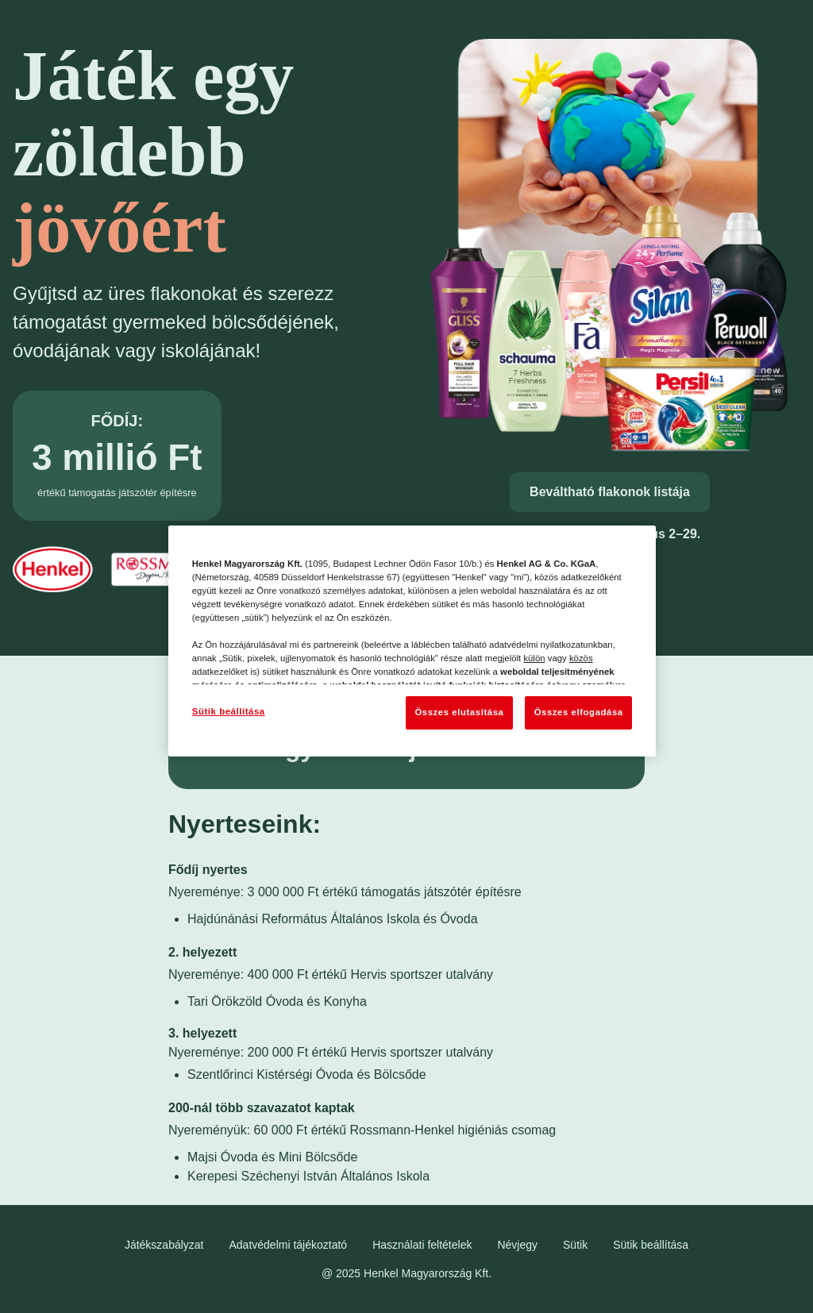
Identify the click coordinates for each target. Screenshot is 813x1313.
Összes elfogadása (578, 712)
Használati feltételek (422, 1244)
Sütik (575, 1244)
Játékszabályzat (164, 1244)
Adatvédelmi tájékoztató (288, 1244)
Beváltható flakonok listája (610, 492)
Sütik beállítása (650, 1244)
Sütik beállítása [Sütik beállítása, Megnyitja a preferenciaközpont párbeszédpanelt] (228, 711)
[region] (412, 641)
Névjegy (517, 1244)
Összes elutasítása (458, 712)
